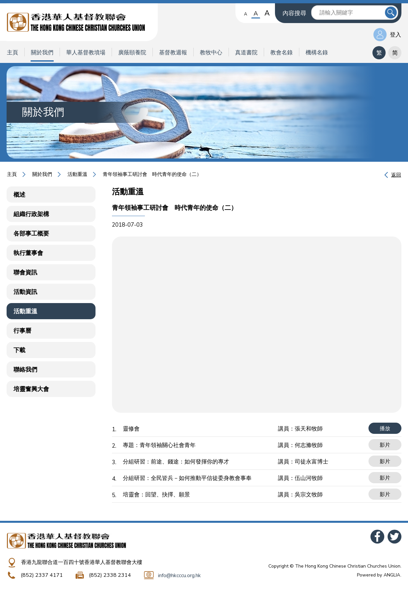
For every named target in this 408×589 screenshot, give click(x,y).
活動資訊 (25, 292)
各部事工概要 (31, 234)
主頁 (12, 52)
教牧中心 (211, 52)
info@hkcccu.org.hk (179, 575)
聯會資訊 (25, 272)
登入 (395, 35)
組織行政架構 (31, 214)
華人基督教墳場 (85, 52)
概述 (19, 195)
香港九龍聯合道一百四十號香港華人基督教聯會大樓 (81, 562)
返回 (396, 175)
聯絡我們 (25, 370)
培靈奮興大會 (31, 389)
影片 (385, 445)
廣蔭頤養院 (132, 52)
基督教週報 (173, 52)
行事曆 (22, 331)
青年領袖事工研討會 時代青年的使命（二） (152, 174)
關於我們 (42, 52)
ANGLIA (392, 575)
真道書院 (246, 52)
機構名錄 (317, 52)
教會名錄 (281, 52)
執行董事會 (28, 253)
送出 (391, 12)
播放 (385, 428)
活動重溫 (77, 174)
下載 (19, 350)
